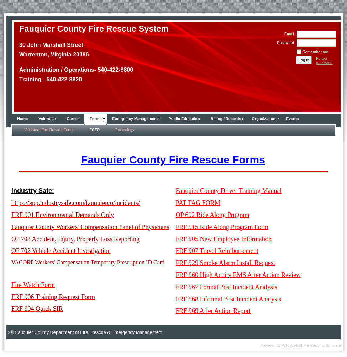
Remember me (315, 52)
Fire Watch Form (33, 284)
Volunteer (47, 119)
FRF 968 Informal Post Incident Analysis (229, 299)
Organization (263, 119)
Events (292, 119)
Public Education (184, 119)
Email (288, 34)
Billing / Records (226, 119)
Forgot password (324, 60)
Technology (124, 130)
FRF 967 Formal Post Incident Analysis (227, 287)
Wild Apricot (292, 345)
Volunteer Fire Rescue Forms (49, 130)
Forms (95, 119)
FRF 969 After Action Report (213, 310)
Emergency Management (135, 119)
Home (22, 119)
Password (284, 42)
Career (73, 119)
